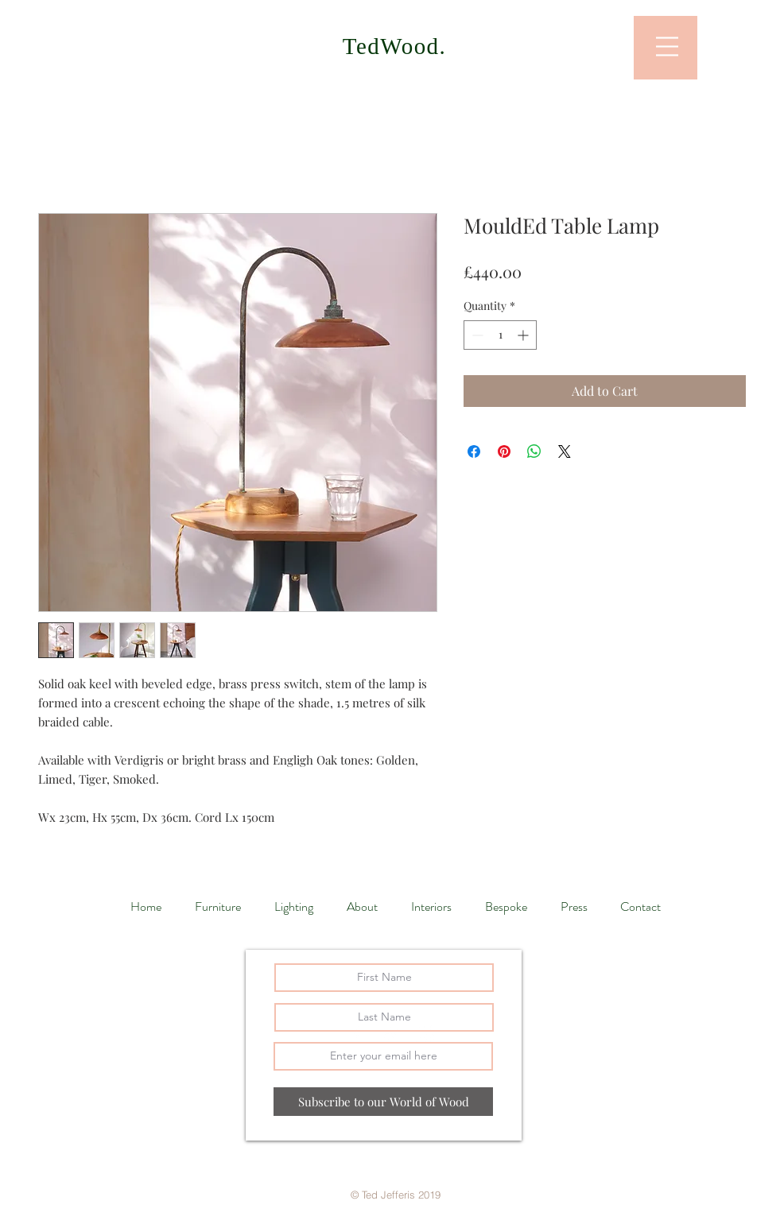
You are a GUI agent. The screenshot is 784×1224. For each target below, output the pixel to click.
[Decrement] (476, 335)
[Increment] (524, 335)
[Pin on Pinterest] (504, 451)
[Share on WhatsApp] (534, 451)
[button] (667, 46)
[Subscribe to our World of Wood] (383, 1101)
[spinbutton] (500, 335)
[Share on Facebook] (473, 451)
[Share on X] (564, 451)
